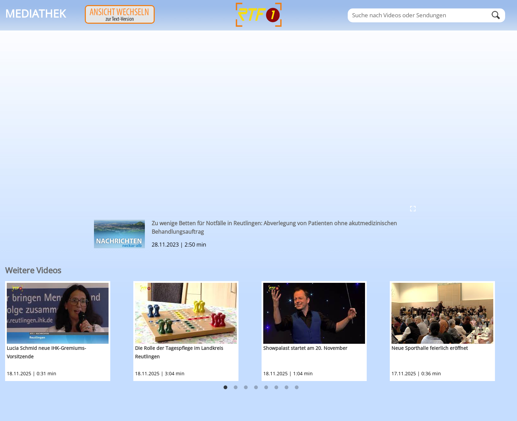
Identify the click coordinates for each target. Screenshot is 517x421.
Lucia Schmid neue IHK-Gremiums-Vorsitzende (46, 352)
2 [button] (235, 387)
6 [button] (276, 387)
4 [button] (256, 387)
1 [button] (225, 387)
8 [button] (296, 387)
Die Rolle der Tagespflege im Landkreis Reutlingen (179, 352)
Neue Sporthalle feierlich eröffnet (429, 348)
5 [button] (266, 387)
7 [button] (286, 387)
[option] (69, 331)
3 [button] (246, 387)
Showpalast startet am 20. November (305, 348)
